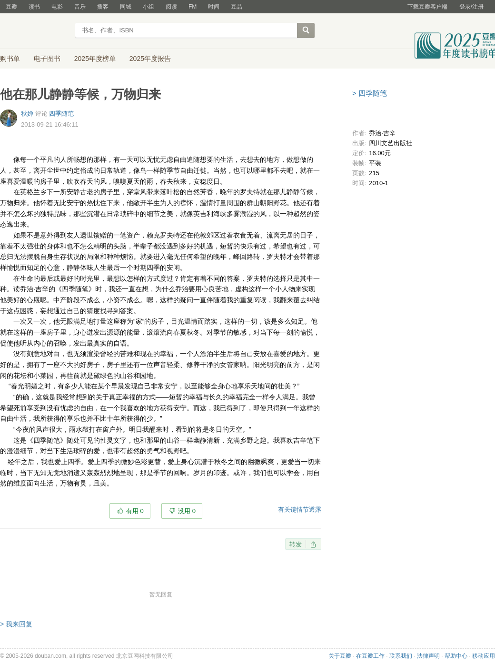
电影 (57, 6)
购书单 (10, 58)
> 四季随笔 (369, 93)
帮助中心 (456, 656)
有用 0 (135, 511)
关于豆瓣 (339, 656)
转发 (295, 544)
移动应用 (483, 656)
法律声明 (428, 656)
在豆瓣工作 (370, 656)
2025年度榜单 (95, 58)
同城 (125, 6)
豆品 (236, 6)
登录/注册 (471, 6)
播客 (103, 6)
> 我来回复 (16, 624)
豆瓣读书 (34, 31)
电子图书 (47, 58)
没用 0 (187, 511)
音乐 (80, 6)
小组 (148, 6)
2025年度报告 (150, 58)
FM (192, 6)
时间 (213, 6)
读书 (34, 6)
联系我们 (400, 656)
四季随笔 (61, 113)
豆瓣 (11, 6)
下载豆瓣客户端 (427, 6)
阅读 (171, 6)
